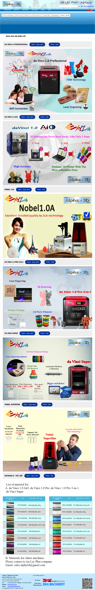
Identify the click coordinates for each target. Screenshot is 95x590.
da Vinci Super (46, 15)
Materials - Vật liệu (65, 15)
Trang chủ (7, 10)
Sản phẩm (34, 10)
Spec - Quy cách (37, 44)
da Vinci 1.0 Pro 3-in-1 (36, 15)
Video (42, 10)
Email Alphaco (90, 6)
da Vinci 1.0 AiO (19, 15)
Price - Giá (54, 44)
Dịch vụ (16, 10)
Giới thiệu (25, 10)
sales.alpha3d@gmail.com (14, 586)
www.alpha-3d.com (12, 584)
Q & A (49, 10)
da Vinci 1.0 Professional (7, 15)
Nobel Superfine (55, 15)
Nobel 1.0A (26, 15)
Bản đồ (83, 6)
